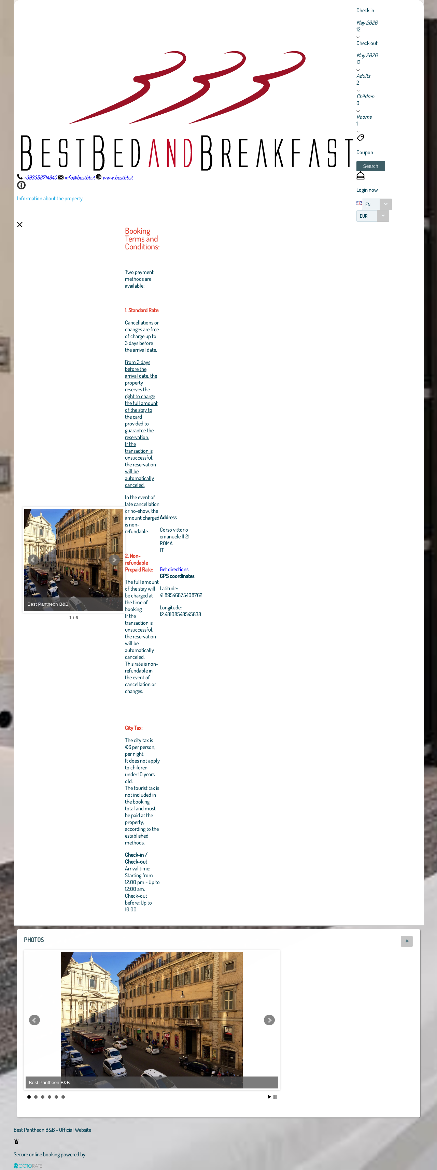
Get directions (211, 569)
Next (151, 559)
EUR (364, 216)
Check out (367, 43)
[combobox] (377, 204)
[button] (370, 166)
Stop (275, 1097)
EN (367, 204)
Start (269, 1097)
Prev (33, 559)
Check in (365, 10)
